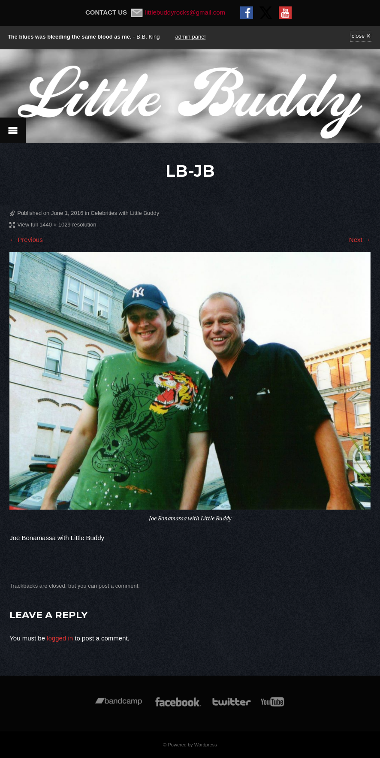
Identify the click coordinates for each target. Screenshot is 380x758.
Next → (360, 239)
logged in (60, 638)
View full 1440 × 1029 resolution (56, 224)
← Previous (26, 239)
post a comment (119, 586)
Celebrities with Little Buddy (124, 213)
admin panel (190, 36)
